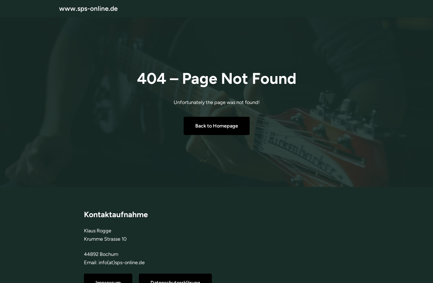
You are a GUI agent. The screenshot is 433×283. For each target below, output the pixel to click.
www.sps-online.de (88, 8)
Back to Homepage (216, 126)
